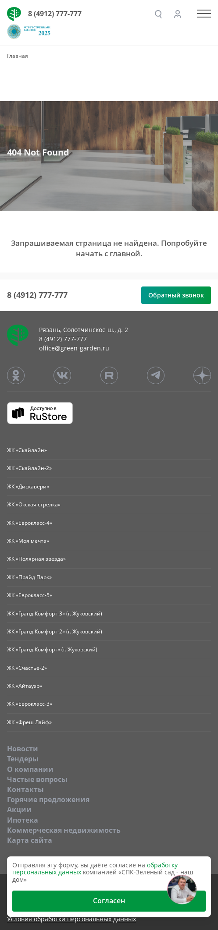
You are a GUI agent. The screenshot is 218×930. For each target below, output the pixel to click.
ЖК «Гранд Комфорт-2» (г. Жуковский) (54, 631)
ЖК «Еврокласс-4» (29, 523)
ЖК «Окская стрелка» (34, 504)
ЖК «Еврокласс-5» (29, 595)
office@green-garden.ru (74, 348)
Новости (22, 748)
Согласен (109, 900)
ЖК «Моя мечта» (28, 541)
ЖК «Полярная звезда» (36, 558)
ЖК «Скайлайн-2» (29, 468)
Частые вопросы (37, 779)
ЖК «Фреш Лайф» (29, 722)
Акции (19, 809)
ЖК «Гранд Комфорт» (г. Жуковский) (52, 649)
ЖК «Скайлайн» (27, 450)
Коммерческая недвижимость (64, 830)
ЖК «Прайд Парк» (29, 577)
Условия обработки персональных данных (71, 919)
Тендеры (23, 759)
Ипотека (22, 820)
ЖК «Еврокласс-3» (29, 703)
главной (125, 253)
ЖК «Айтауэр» (24, 686)
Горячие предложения (48, 799)
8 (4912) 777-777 (55, 13)
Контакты (25, 789)
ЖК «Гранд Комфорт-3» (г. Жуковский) (54, 613)
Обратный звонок (176, 295)
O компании (30, 769)
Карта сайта (29, 840)
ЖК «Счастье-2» (27, 668)
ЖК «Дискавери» (28, 486)
